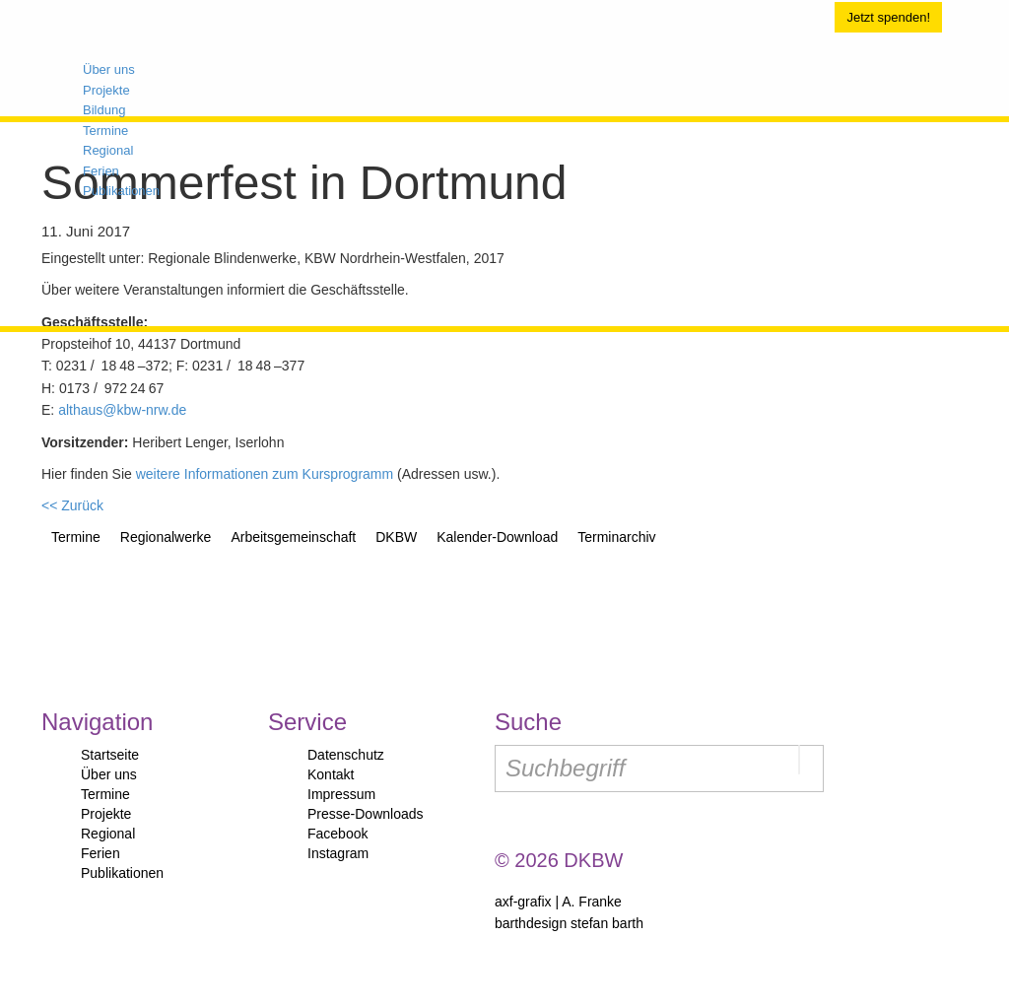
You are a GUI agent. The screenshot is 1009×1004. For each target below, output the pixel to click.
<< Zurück (72, 505)
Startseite (110, 755)
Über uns (109, 774)
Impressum (341, 794)
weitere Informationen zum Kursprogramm (264, 474)
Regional (108, 833)
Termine (105, 794)
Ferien (100, 853)
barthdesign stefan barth (569, 923)
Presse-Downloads (365, 814)
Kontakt (330, 774)
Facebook (337, 833)
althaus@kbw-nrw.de (122, 410)
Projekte (106, 814)
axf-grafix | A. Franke (558, 901)
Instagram (338, 853)
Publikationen (122, 873)
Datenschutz (345, 755)
